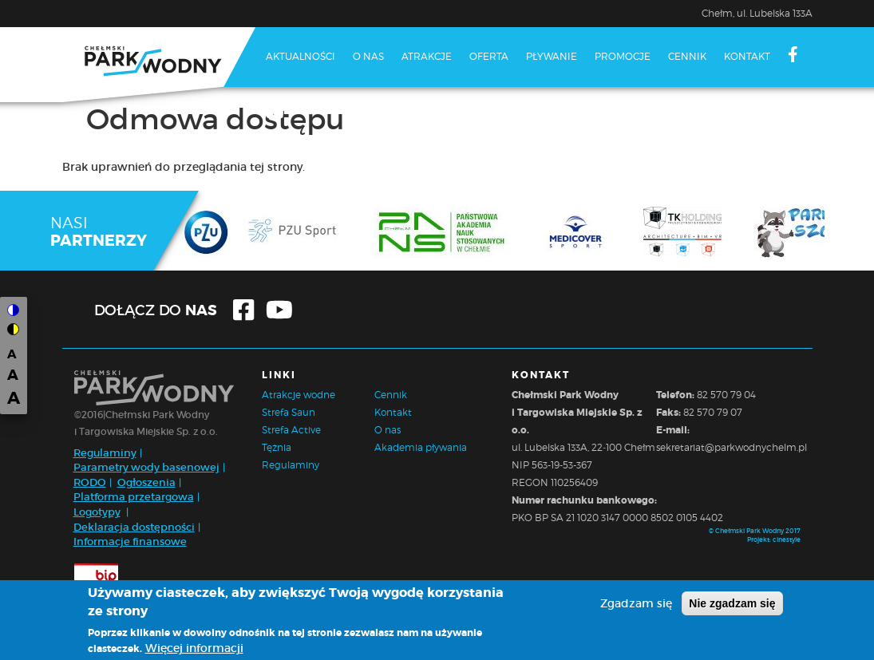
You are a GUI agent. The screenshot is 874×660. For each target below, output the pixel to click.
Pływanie (551, 56)
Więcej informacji (194, 648)
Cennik (687, 56)
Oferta (488, 56)
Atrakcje (426, 56)
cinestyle (787, 539)
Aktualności (300, 56)
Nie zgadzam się (732, 603)
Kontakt (747, 56)
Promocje (623, 56)
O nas (368, 56)
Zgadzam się (636, 603)
